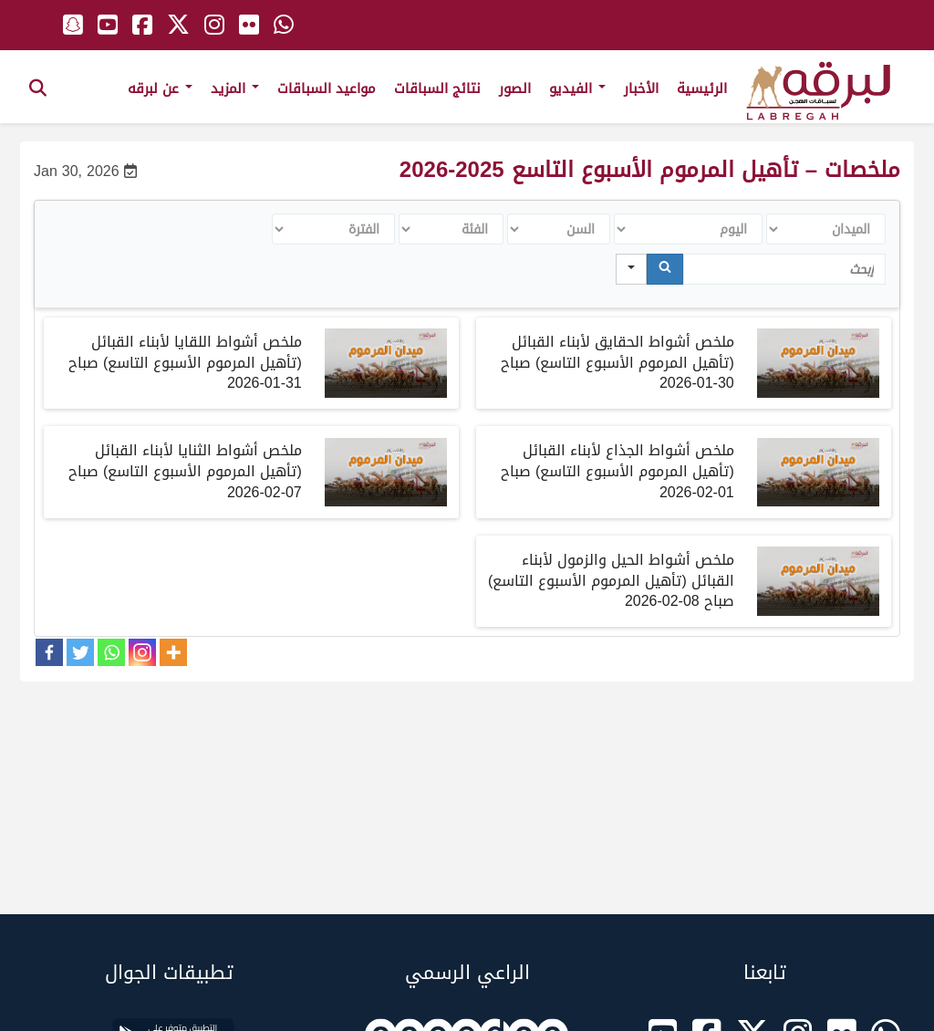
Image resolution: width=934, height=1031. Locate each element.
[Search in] (631, 269)
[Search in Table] (784, 269)
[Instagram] (142, 652)
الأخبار (641, 88)
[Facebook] (49, 652)
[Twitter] (80, 652)
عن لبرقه (160, 88)
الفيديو (577, 88)
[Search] (665, 269)
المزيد (235, 88)
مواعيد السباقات (326, 88)
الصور (515, 88)
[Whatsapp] (111, 652)
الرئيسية (702, 88)
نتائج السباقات (437, 88)
